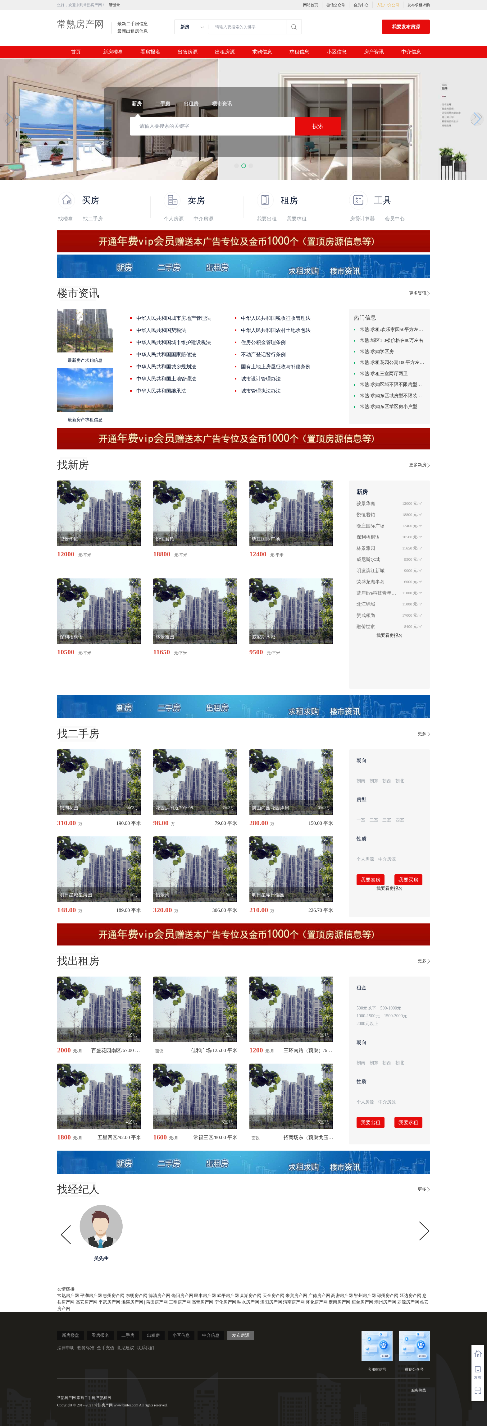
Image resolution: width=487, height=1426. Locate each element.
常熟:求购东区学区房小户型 (388, 406)
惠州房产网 (114, 1295)
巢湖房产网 (251, 1295)
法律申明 (66, 1348)
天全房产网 (273, 1295)
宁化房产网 (225, 1302)
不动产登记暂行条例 (263, 354)
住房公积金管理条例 (263, 342)
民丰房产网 (205, 1295)
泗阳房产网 (271, 1302)
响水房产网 (248, 1302)
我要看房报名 (389, 635)
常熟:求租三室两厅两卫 (384, 373)
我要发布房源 (406, 26)
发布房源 (240, 1335)
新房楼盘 (113, 52)
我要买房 (408, 879)
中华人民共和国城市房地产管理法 (173, 318)
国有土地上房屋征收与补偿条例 (276, 366)
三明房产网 (180, 1302)
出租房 (153, 1335)
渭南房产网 (294, 1302)
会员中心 (360, 5)
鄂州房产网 (365, 1295)
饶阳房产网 (182, 1295)
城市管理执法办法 (261, 390)
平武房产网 (109, 1302)
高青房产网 (202, 1302)
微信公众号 (335, 5)
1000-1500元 (368, 1016)
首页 (75, 52)
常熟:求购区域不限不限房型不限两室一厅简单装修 (392, 384)
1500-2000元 (395, 1016)
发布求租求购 (418, 5)
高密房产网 (342, 1295)
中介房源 (203, 218)
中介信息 (411, 52)
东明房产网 (137, 1295)
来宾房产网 (296, 1295)
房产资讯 (374, 52)
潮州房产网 (385, 1302)
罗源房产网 (408, 1302)
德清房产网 (159, 1295)
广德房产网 (319, 1295)
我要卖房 (370, 879)
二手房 (127, 1335)
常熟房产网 (80, 24)
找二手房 (93, 218)
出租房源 (225, 52)
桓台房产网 (362, 1302)
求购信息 (262, 52)
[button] (236, 165)
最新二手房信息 (132, 24)
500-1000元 (391, 1008)
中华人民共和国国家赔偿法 (166, 354)
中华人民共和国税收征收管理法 (276, 318)
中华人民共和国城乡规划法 (166, 366)
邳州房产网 (387, 1295)
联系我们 (145, 1348)
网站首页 (310, 5)
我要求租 (297, 218)
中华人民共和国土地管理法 (166, 378)
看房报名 (150, 52)
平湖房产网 (91, 1295)
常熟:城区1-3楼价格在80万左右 (391, 340)
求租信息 (299, 52)
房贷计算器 (362, 218)
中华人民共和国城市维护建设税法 (173, 342)
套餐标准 (85, 1348)
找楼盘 (65, 218)
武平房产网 (228, 1295)
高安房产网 (87, 1302)
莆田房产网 (157, 1302)
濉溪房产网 (132, 1302)
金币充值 (105, 1348)
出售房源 (187, 52)
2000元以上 (367, 1023)
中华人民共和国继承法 (161, 390)
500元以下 (366, 1008)
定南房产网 (339, 1302)
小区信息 (336, 52)
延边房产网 (410, 1295)
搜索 (318, 126)
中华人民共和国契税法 (161, 330)
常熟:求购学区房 (377, 351)
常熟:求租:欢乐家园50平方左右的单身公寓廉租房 (392, 329)
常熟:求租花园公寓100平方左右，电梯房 (392, 362)
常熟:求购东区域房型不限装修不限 (392, 395)
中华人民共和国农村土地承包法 (276, 330)
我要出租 (267, 218)
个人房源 (174, 218)
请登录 (114, 5)
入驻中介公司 (388, 5)
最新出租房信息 (132, 31)
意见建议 (125, 1348)
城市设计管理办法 (261, 378)
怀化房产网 (317, 1302)
